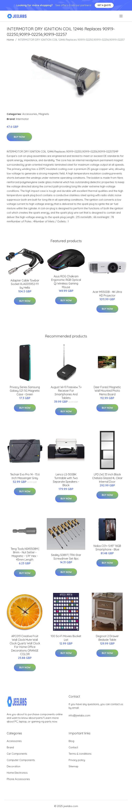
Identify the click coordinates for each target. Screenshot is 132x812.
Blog (71, 741)
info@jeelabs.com (79, 715)
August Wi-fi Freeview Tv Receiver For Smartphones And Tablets (66, 392)
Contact (73, 747)
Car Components (17, 753)
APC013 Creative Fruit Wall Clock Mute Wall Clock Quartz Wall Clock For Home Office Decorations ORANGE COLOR (25, 645)
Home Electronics (17, 772)
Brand (10, 747)
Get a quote (104, 5)
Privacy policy (77, 760)
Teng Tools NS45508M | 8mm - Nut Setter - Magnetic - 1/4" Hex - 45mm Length (25, 554)
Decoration (13, 766)
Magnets (43, 114)
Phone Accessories (18, 779)
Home (10, 39)
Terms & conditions (80, 753)
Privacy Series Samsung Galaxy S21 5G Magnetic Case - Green (25, 390)
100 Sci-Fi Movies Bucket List (66, 637)
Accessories (29, 114)
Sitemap (73, 766)
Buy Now (19, 136)
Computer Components (21, 760)
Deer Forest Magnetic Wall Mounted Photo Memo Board (107, 390)
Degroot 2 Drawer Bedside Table (107, 637)
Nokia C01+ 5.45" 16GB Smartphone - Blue (107, 547)
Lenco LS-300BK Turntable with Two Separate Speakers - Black (66, 480)
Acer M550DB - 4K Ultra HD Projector (107, 293)
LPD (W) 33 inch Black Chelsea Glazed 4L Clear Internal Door (107, 478)
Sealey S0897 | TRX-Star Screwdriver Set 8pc (66, 556)
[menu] (121, 16)
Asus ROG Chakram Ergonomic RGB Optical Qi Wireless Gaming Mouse (66, 282)
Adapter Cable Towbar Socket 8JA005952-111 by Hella (24, 284)
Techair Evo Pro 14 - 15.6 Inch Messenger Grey (25, 476)
